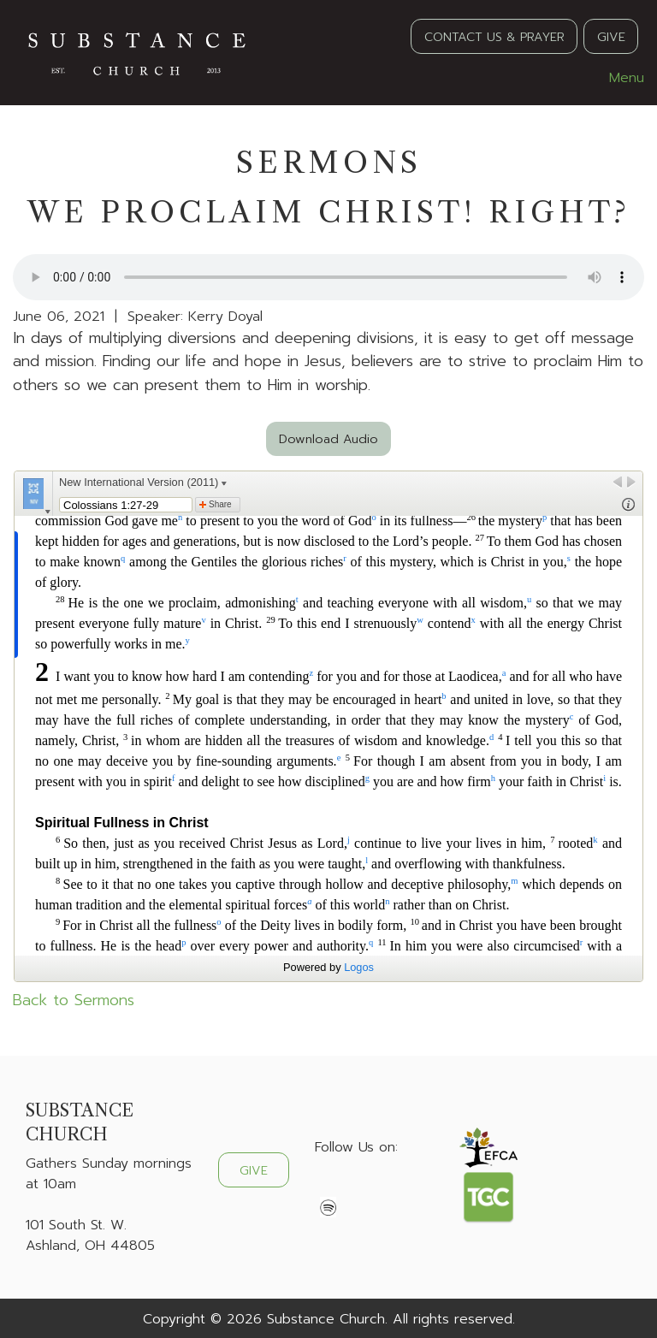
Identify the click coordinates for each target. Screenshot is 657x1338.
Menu (618, 78)
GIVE (611, 36)
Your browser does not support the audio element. (328, 277)
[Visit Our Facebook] (328, 1187)
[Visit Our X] (356, 1187)
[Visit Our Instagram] (383, 1187)
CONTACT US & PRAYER (494, 36)
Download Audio (328, 438)
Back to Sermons (73, 1000)
